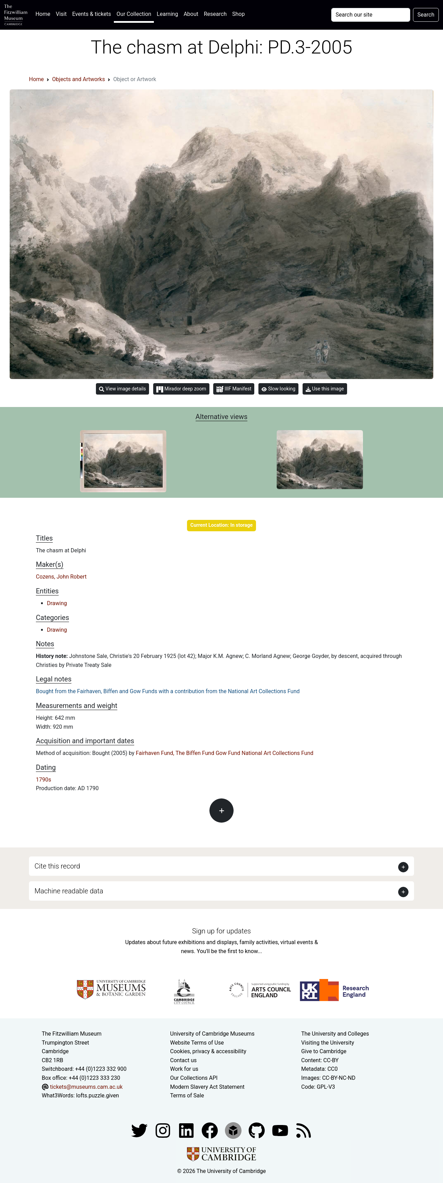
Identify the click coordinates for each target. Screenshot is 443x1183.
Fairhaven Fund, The (160, 753)
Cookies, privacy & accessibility (208, 1051)
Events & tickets (91, 14)
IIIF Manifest (233, 389)
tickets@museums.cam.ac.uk (86, 1087)
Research (215, 14)
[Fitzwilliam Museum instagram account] (163, 1130)
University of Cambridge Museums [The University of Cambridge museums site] (212, 1033)
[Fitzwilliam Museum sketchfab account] (234, 1130)
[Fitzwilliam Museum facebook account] (187, 1130)
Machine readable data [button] (69, 891)
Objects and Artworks (78, 79)
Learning (167, 14)
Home (44, 13)
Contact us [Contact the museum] (183, 1060)
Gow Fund (228, 753)
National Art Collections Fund (277, 753)
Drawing (57, 603)
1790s (43, 779)
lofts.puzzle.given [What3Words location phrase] (97, 1095)
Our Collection (134, 14)
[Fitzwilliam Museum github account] (257, 1130)
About (191, 14)
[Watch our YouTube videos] (281, 1130)
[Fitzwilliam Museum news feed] (304, 1130)
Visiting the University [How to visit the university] (327, 1042)
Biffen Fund (200, 753)
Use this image (325, 389)
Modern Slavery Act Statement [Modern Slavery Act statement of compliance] (207, 1087)
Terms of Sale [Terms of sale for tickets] (187, 1095)
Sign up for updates (221, 931)
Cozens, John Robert (61, 576)
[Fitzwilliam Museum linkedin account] (210, 1130)
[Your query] (370, 15)
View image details (122, 389)
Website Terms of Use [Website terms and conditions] (197, 1042)
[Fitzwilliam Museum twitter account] (140, 1130)
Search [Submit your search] (425, 14)
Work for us (184, 1069)
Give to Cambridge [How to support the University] (323, 1051)
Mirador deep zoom (181, 389)
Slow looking (278, 388)
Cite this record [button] (57, 866)
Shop (238, 14)
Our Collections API (194, 1078)
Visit (61, 14)
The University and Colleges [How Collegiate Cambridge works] (335, 1033)
